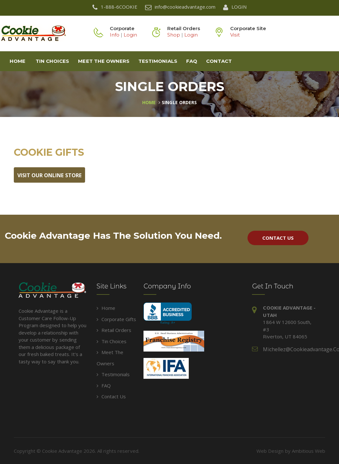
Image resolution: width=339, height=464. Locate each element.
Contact (218, 61)
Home (17, 61)
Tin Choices (52, 61)
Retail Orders (114, 330)
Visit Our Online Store (49, 175)
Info (114, 35)
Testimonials (157, 61)
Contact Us (278, 238)
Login (130, 35)
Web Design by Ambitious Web (290, 451)
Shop (173, 35)
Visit (234, 35)
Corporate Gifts (116, 319)
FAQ (191, 61)
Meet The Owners (103, 61)
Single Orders (179, 102)
